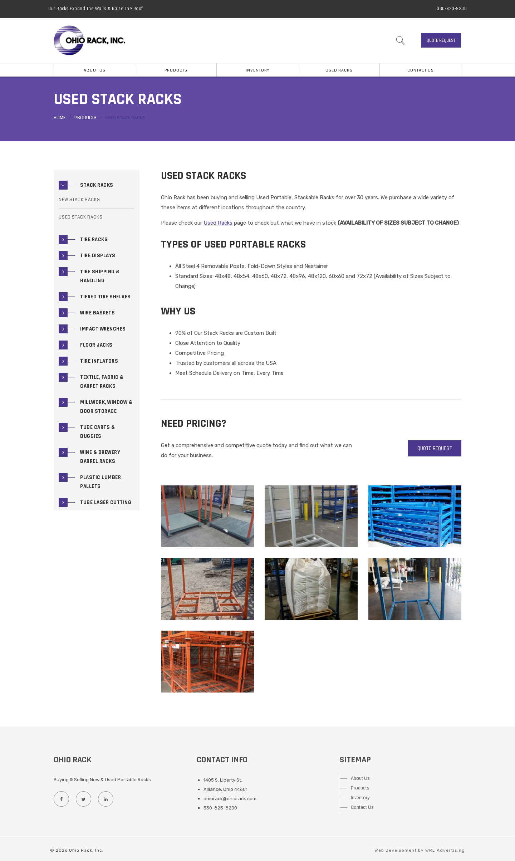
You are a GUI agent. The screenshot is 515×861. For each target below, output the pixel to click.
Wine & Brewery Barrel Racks (100, 457)
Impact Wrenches (103, 329)
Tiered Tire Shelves (105, 296)
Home (59, 118)
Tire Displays (98, 255)
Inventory (360, 797)
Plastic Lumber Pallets (100, 482)
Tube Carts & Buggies (97, 432)
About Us (360, 778)
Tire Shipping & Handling (100, 276)
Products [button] (176, 70)
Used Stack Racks (81, 217)
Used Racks (339, 70)
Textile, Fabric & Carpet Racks (102, 382)
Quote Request (441, 40)
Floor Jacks (96, 345)
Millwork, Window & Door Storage (106, 407)
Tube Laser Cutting (105, 502)
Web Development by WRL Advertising (419, 850)
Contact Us (420, 70)
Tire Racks (94, 239)
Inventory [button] (257, 70)
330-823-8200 (452, 8)
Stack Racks (96, 185)
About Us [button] (95, 70)
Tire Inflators (99, 361)
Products (85, 118)
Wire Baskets (97, 312)
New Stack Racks (79, 200)
